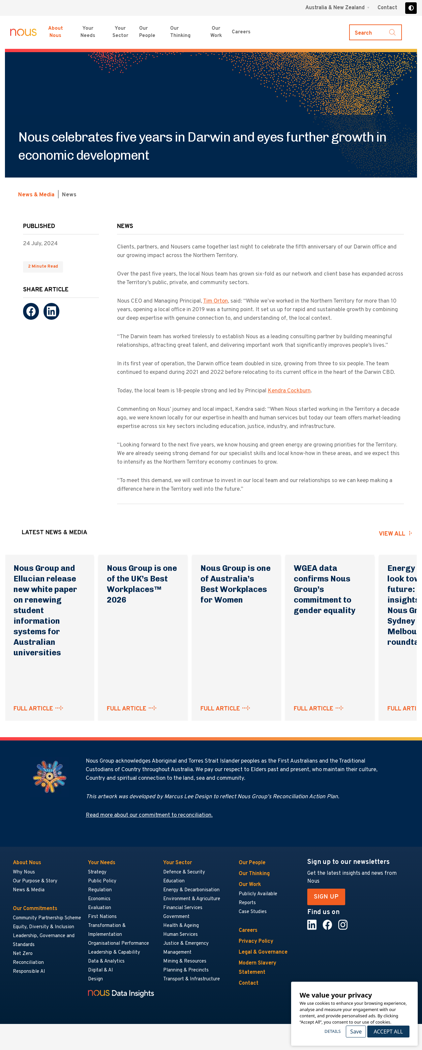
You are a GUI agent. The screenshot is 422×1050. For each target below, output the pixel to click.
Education (174, 881)
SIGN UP (326, 897)
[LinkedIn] (51, 311)
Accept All (388, 1031)
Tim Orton (215, 301)
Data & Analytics (106, 961)
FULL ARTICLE (33, 709)
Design (95, 979)
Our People (147, 32)
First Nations (102, 917)
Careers (248, 930)
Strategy (97, 872)
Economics (99, 899)
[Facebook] (31, 311)
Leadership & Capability (114, 952)
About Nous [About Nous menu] (55, 32)
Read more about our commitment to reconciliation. (149, 815)
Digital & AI (100, 970)
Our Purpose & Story (35, 881)
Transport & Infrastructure (191, 979)
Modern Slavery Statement (257, 968)
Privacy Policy (256, 941)
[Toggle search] (375, 32)
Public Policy (102, 881)
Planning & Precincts (186, 970)
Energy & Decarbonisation (191, 890)
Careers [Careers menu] (241, 32)
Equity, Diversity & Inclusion (43, 927)
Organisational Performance (118, 943)
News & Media (36, 195)
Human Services (180, 935)
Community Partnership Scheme (47, 918)
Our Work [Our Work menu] (216, 32)
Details (332, 1031)
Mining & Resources (185, 961)
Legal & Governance (263, 952)
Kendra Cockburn (289, 391)
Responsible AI (29, 971)
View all (392, 534)
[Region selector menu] (337, 8)
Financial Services (182, 908)
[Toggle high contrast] (411, 8)
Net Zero (23, 954)
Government (176, 917)
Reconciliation (28, 963)
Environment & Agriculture (191, 899)
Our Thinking (180, 32)
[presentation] (344, 534)
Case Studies (253, 912)
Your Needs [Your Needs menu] (87, 32)
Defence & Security (184, 872)
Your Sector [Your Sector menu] (120, 32)
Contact (387, 8)
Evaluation (99, 908)
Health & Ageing (181, 926)
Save (356, 1031)
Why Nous (24, 872)
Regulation (100, 890)
